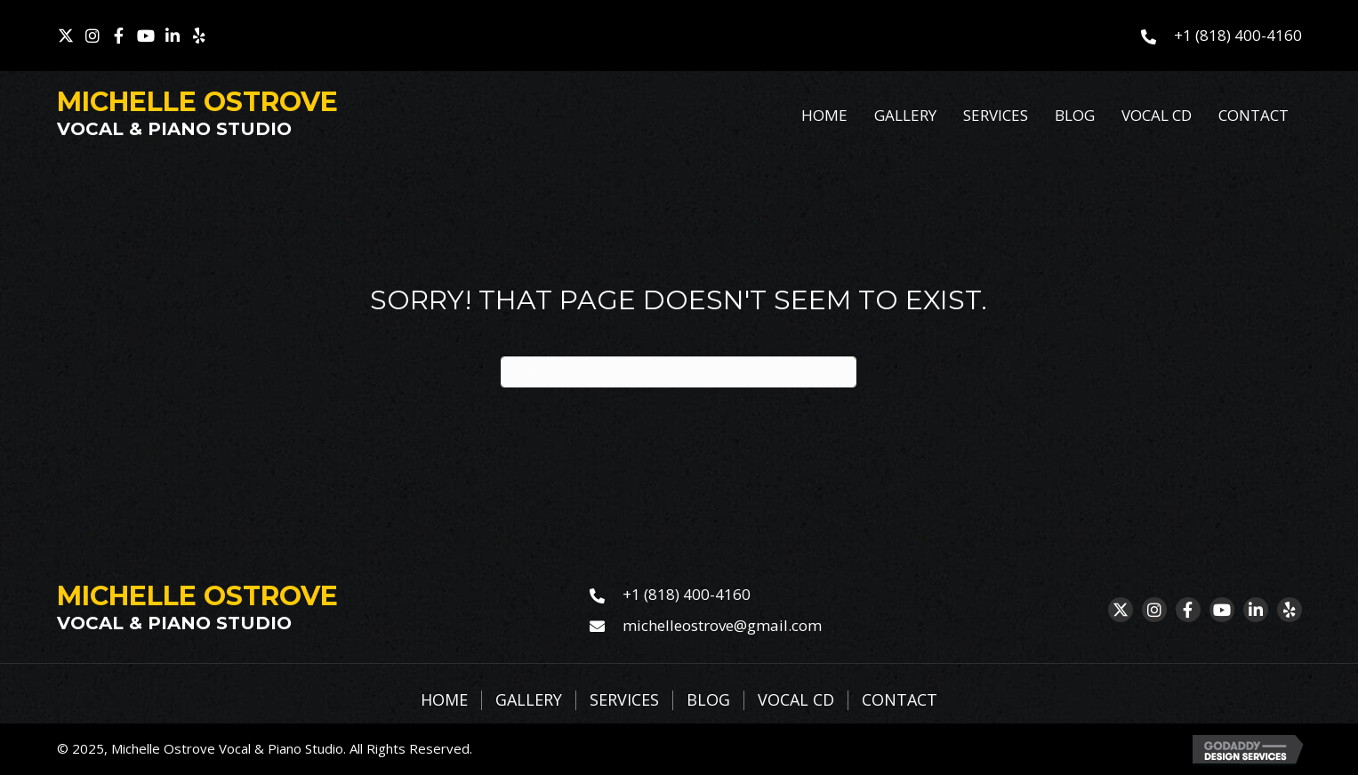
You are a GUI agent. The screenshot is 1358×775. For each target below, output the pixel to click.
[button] (66, 35)
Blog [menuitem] (708, 700)
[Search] (678, 372)
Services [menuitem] (624, 700)
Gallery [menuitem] (528, 700)
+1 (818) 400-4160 (1238, 35)
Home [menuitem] (444, 700)
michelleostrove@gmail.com (722, 625)
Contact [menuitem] (899, 700)
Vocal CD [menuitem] (796, 700)
